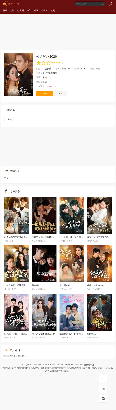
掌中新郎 (36, 285)
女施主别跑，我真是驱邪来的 (46, 237)
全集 (10, 119)
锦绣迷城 (91, 334)
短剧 (53, 10)
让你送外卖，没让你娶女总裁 (18, 285)
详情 (7, 178)
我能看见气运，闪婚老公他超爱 (74, 334)
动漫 (36, 10)
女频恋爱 (46, 68)
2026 (83, 68)
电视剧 (20, 10)
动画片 (44, 10)
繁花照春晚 (65, 285)
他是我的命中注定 (95, 285)
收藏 (61, 93)
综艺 (29, 10)
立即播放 (44, 93)
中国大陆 (66, 68)
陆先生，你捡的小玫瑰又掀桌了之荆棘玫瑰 (24, 334)
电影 (12, 10)
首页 (5, 10)
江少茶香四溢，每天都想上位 (73, 237)
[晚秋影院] (89, 364)
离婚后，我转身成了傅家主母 (101, 237)
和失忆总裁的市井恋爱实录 (17, 237)
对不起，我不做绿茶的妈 (43, 334)
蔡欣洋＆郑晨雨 (49, 73)
